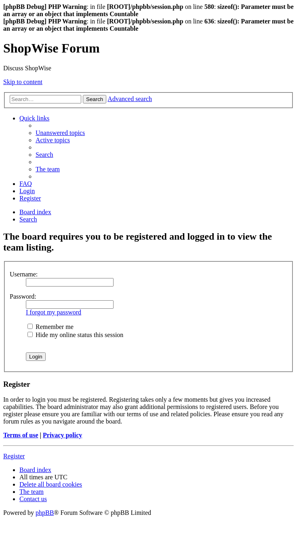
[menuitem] (60, 132)
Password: (23, 296)
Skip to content (22, 81)
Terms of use (20, 435)
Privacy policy (62, 435)
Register (14, 456)
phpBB (45, 512)
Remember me (50, 326)
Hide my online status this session (75, 334)
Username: (24, 274)
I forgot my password (53, 312)
